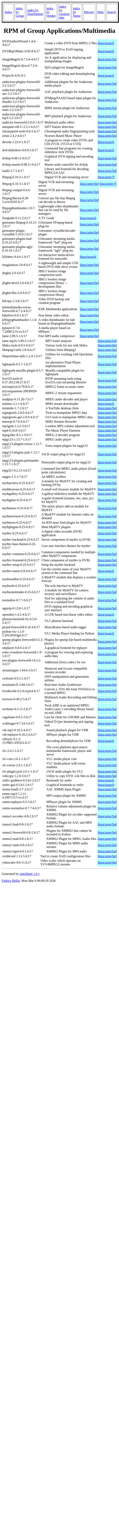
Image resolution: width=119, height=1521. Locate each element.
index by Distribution (35, 12)
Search (111, 12)
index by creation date (64, 12)
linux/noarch (106, 43)
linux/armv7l (106, 177)
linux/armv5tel (107, 59)
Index (8, 12)
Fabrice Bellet (11, 880)
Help (100, 12)
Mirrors (89, 12)
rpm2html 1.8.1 (30, 874)
